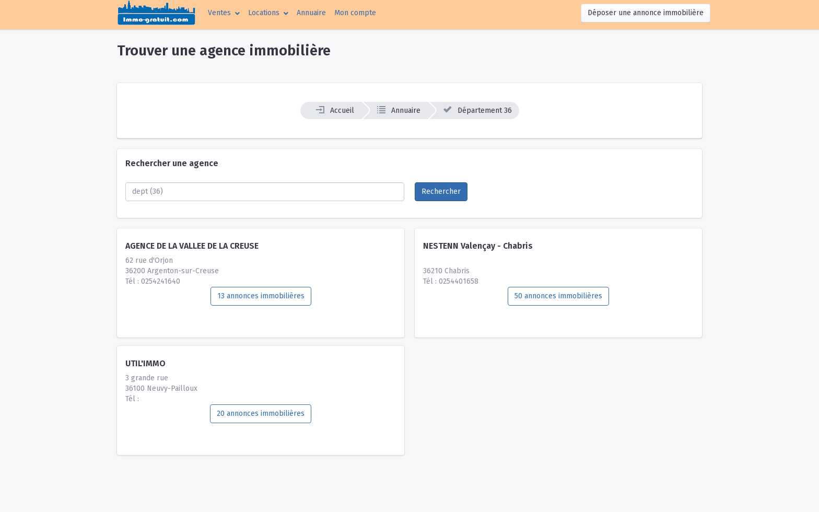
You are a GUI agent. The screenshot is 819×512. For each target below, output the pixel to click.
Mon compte (357, 12)
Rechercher (441, 191)
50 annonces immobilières (558, 296)
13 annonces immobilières (261, 296)
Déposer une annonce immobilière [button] (646, 12)
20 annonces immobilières (261, 413)
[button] (224, 12)
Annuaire (311, 12)
